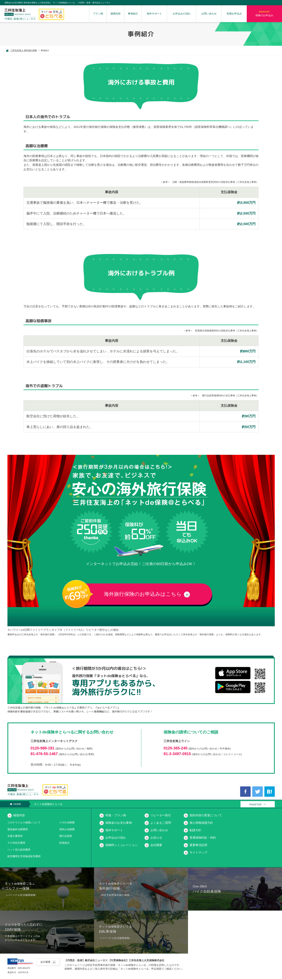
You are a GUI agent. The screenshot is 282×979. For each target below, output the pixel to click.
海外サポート (154, 13)
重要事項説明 (198, 845)
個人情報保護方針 (201, 822)
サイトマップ (198, 852)
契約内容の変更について (206, 815)
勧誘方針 (195, 830)
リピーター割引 (160, 815)
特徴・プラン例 (115, 815)
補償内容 (115, 13)
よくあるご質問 (160, 822)
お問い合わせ (209, 13)
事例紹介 (133, 13)
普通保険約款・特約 (203, 837)
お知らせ (156, 837)
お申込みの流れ (182, 13)
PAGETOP (255, 804)
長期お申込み (234, 13)
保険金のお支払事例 (118, 822)
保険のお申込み (264, 13)
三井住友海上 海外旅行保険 (21, 50)
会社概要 (156, 845)
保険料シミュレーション (121, 845)
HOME (15, 804)
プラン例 (98, 13)
